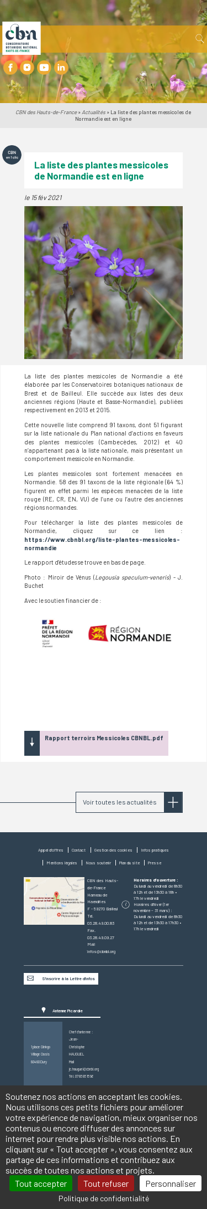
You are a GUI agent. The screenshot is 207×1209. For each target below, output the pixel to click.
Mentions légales (61, 862)
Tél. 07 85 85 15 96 (81, 1076)
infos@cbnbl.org (101, 951)
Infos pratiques (155, 850)
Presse (154, 862)
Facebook (10, 67)
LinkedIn (61, 67)
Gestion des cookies (113, 850)
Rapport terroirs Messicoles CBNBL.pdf (104, 737)
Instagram (27, 67)
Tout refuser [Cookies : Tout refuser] (106, 1183)
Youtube (43, 67)
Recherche (199, 39)
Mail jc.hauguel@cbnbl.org (81, 1065)
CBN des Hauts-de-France (46, 112)
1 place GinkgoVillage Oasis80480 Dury (40, 1054)
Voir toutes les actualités (120, 802)
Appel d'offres (50, 850)
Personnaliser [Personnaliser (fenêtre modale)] (170, 1183)
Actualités (93, 112)
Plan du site (129, 862)
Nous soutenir (98, 862)
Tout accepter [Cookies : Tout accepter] (41, 1183)
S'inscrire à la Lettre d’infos (68, 978)
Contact (79, 850)
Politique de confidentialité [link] (104, 1198)
